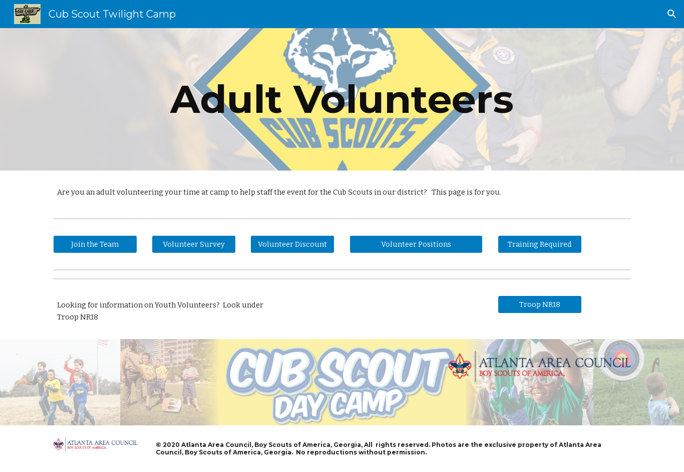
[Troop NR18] (539, 305)
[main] (342, 99)
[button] (672, 14)
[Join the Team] (95, 244)
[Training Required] (539, 244)
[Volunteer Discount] (292, 244)
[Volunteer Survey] (193, 244)
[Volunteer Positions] (416, 244)
